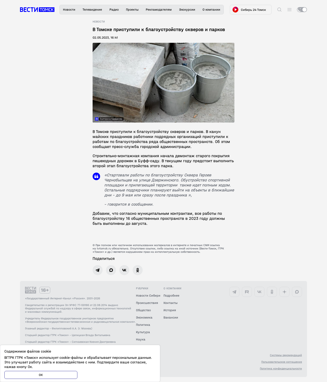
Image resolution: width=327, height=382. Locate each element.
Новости (69, 9)
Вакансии (171, 317)
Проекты (132, 9)
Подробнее (171, 295)
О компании (211, 9)
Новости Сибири (148, 295)
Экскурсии (187, 9)
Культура (143, 332)
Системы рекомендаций (286, 355)
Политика (143, 325)
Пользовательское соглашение (281, 362)
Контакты (170, 303)
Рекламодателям (159, 9)
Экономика (144, 317)
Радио (114, 9)
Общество (143, 310)
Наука (140, 339)
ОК (41, 375)
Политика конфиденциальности (281, 368)
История (170, 310)
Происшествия (147, 303)
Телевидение (92, 9)
